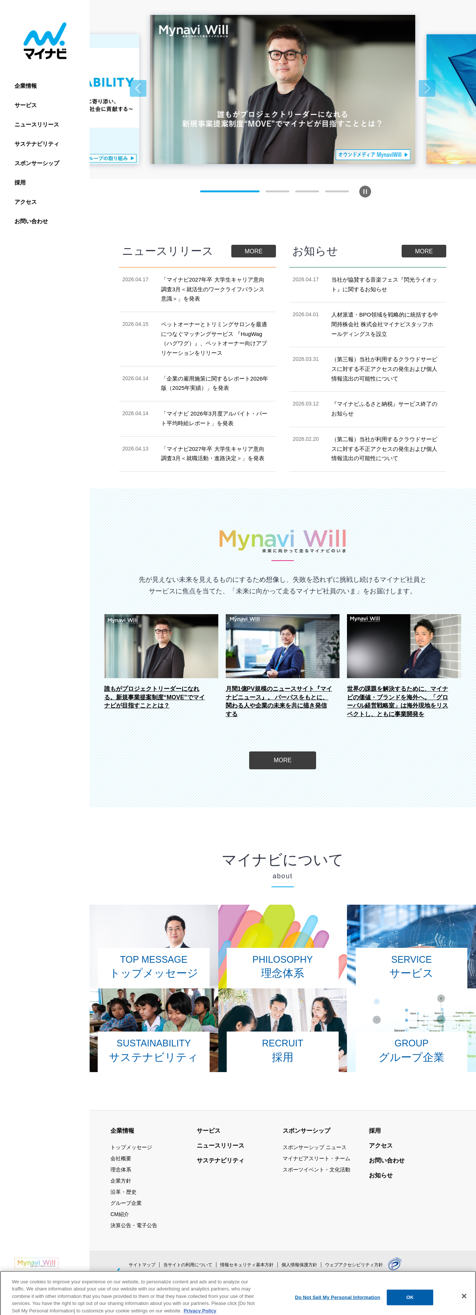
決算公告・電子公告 (133, 1225)
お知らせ (381, 1175)
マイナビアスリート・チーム (316, 1158)
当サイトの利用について (187, 1264)
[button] (138, 88)
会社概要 (120, 1158)
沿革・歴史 (123, 1192)
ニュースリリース (37, 124)
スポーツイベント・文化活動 (316, 1170)
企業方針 (120, 1181)
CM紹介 (119, 1214)
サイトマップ (142, 1264)
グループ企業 (126, 1203)
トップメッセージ (131, 1147)
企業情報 (26, 86)
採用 (20, 182)
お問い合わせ (31, 221)
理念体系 (120, 1170)
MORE (254, 251)
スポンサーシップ (37, 163)
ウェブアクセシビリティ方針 (354, 1264)
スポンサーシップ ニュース (315, 1147)
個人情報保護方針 (299, 1264)
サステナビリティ (37, 144)
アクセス (26, 202)
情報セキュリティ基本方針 (247, 1264)
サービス (26, 105)
